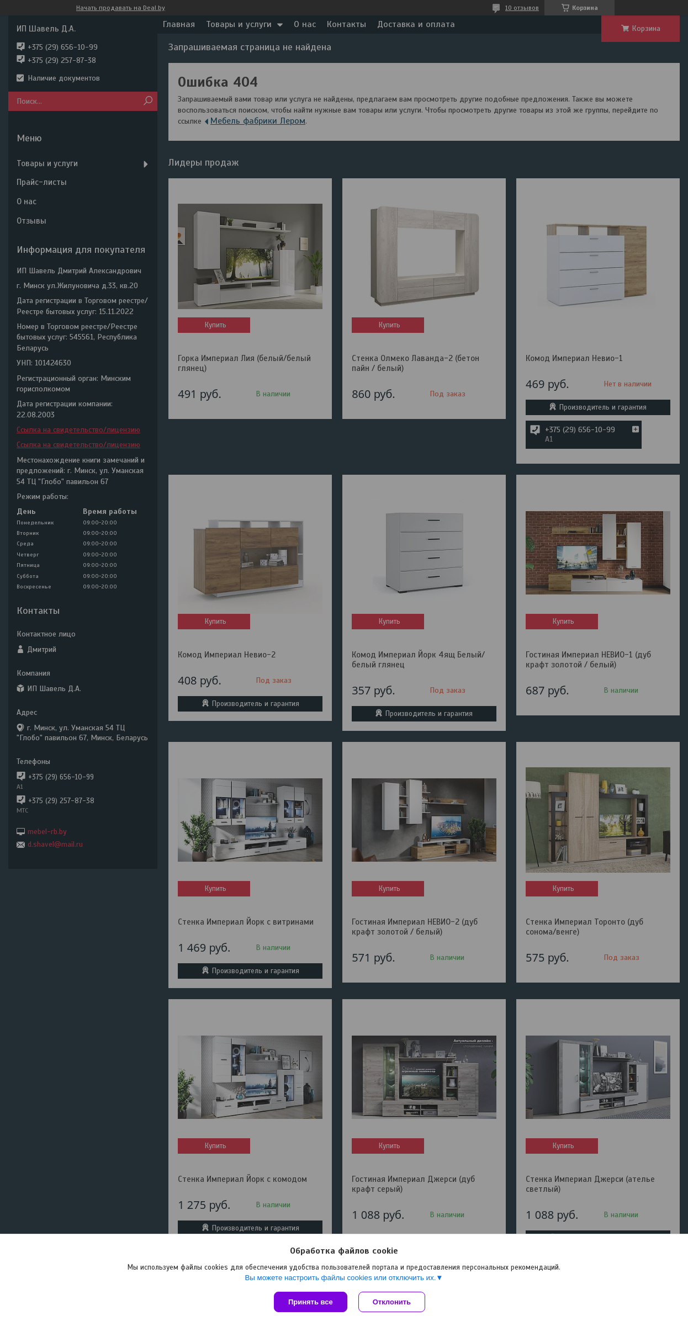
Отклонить (392, 1302)
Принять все (310, 1302)
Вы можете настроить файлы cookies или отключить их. (340, 1277)
